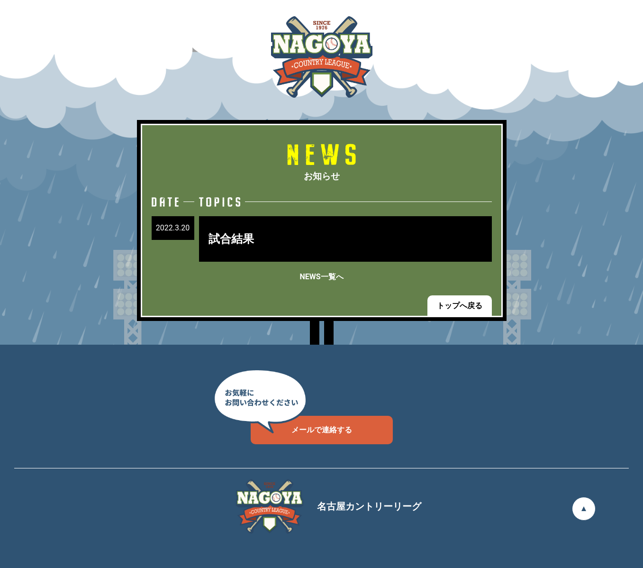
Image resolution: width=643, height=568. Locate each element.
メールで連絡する (301, 425)
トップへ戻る (459, 305)
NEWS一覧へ (321, 276)
